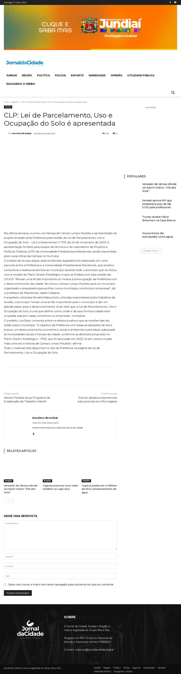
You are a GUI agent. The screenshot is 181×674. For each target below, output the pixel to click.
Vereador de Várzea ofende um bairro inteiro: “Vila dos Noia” (20, 488)
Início (6, 102)
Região (15, 102)
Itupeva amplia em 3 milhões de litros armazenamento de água (99, 488)
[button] (173, 92)
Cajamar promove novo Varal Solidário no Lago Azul (60, 487)
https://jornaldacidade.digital (45, 423)
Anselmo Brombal (21, 133)
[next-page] (12, 500)
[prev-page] (6, 500)
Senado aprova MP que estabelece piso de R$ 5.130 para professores (157, 204)
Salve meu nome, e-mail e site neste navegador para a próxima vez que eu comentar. (61, 583)
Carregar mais (150, 250)
